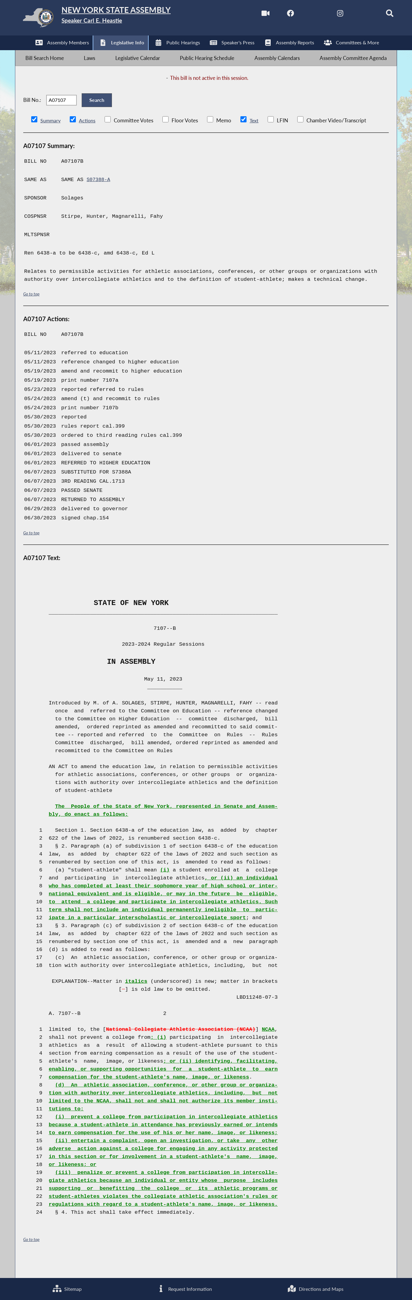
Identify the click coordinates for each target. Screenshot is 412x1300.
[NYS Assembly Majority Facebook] (275, 15)
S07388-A (99, 197)
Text (255, 137)
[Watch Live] (250, 15)
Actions (88, 137)
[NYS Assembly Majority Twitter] (301, 15)
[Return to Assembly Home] (112, 19)
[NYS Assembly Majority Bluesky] (352, 15)
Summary (50, 137)
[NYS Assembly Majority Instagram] (327, 15)
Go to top (31, 311)
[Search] (378, 15)
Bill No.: (32, 113)
